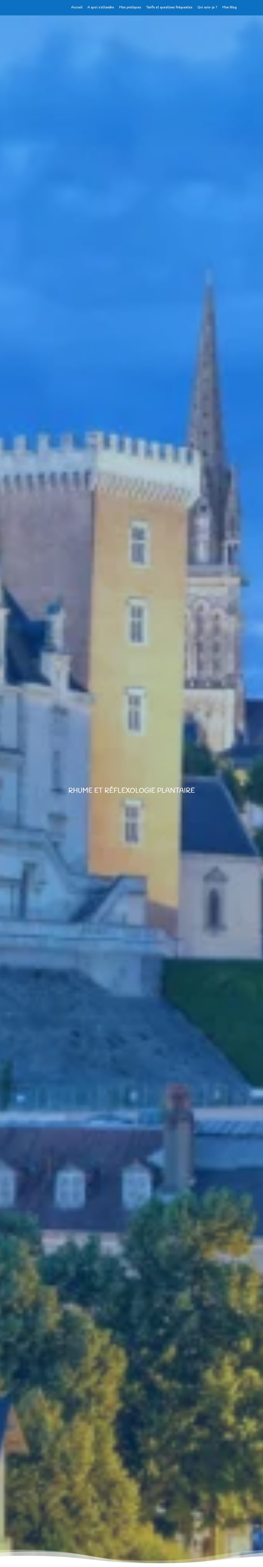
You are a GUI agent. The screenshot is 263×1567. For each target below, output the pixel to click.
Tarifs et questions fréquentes (169, 8)
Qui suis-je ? (207, 8)
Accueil (76, 8)
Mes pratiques (130, 8)
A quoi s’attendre (101, 8)
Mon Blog (229, 8)
